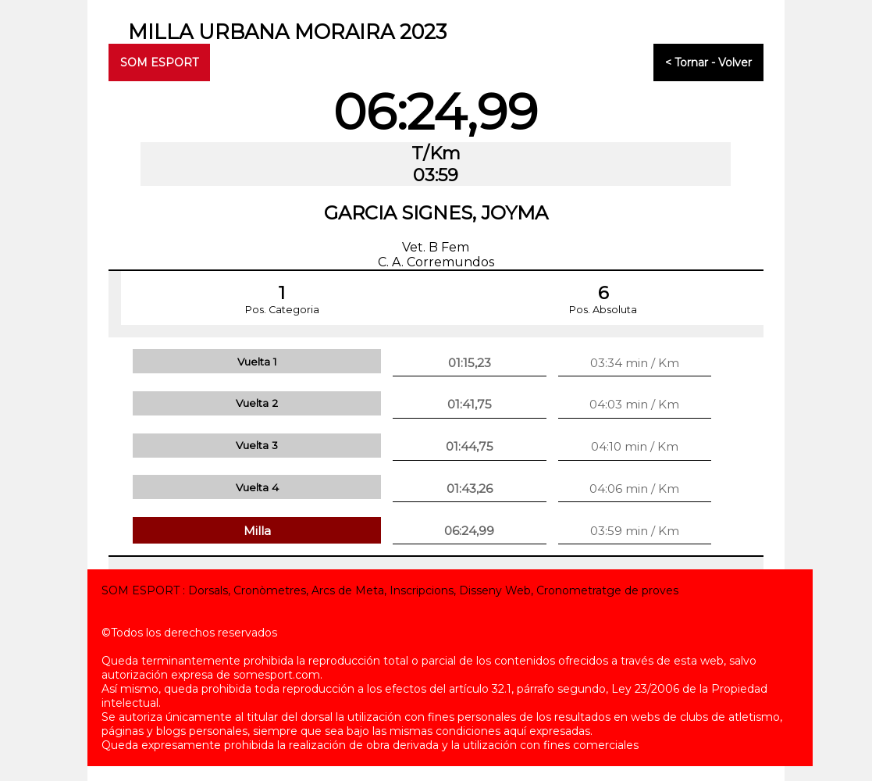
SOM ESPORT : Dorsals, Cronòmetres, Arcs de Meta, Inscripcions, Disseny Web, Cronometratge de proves (389, 590)
